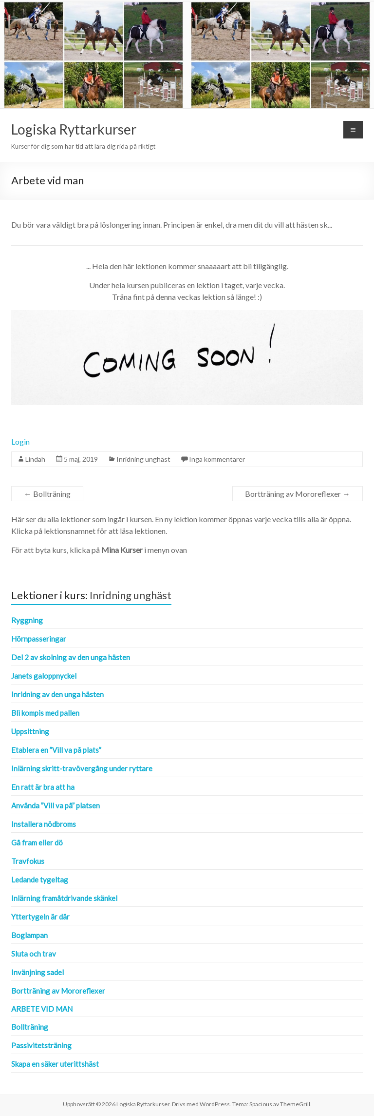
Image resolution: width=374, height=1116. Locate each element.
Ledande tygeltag (39, 879)
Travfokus (27, 861)
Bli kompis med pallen (45, 712)
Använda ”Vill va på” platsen (55, 805)
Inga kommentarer (217, 459)
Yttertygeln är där (40, 916)
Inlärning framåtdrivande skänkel (64, 898)
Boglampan (29, 935)
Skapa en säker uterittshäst (55, 1063)
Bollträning (47, 493)
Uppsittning (30, 731)
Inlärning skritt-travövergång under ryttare (81, 768)
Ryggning (27, 620)
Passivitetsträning (41, 1045)
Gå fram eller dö (37, 842)
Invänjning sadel (37, 972)
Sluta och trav (33, 953)
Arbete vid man (42, 1008)
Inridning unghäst (143, 459)
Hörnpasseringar (38, 638)
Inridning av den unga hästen (57, 694)
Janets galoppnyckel (43, 675)
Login (20, 441)
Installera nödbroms (43, 824)
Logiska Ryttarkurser (73, 129)
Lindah (35, 459)
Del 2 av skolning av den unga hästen (70, 657)
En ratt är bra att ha (43, 787)
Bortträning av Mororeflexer (297, 493)
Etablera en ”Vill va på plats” (56, 749)
